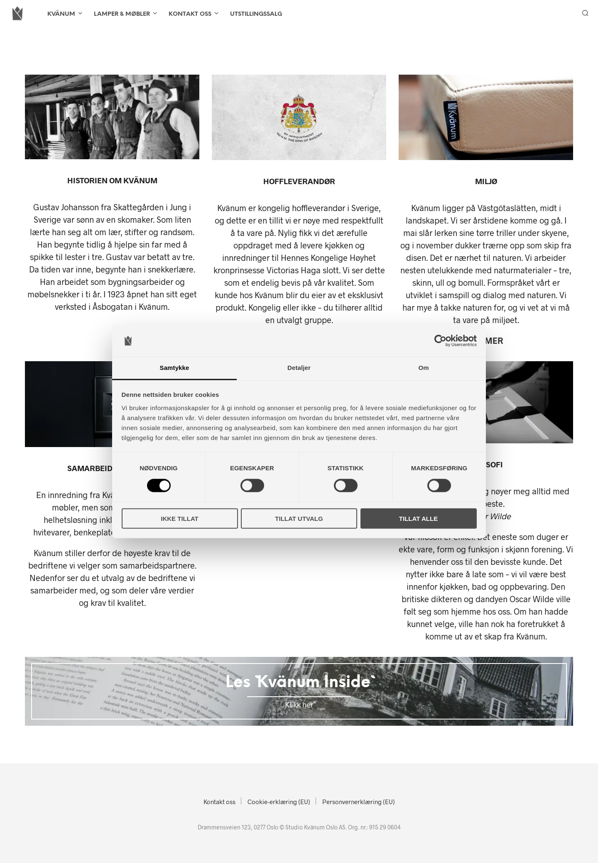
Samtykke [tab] (174, 367)
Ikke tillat (180, 518)
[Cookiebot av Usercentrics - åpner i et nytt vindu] (440, 341)
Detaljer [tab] (299, 367)
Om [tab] (423, 367)
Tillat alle (418, 518)
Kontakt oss (190, 14)
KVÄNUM (61, 14)
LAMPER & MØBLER (122, 14)
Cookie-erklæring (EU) (279, 801)
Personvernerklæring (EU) (358, 801)
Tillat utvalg (299, 518)
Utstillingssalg (256, 14)
